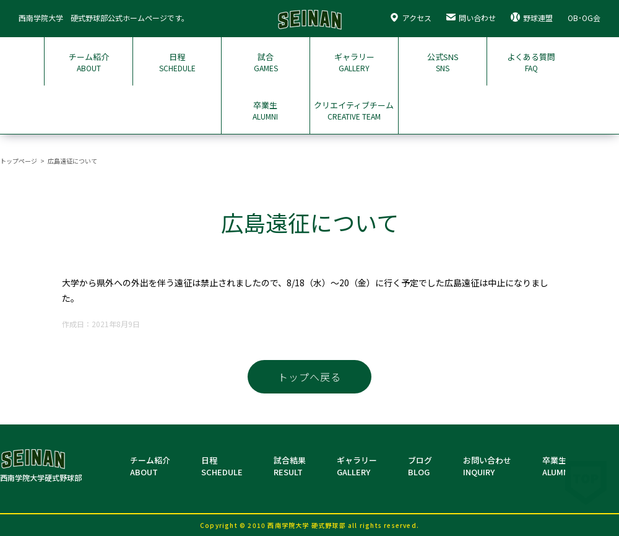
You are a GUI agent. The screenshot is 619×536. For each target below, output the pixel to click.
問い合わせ (471, 17)
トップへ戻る (309, 376)
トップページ (18, 160)
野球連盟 (532, 17)
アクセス (410, 17)
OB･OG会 (584, 17)
